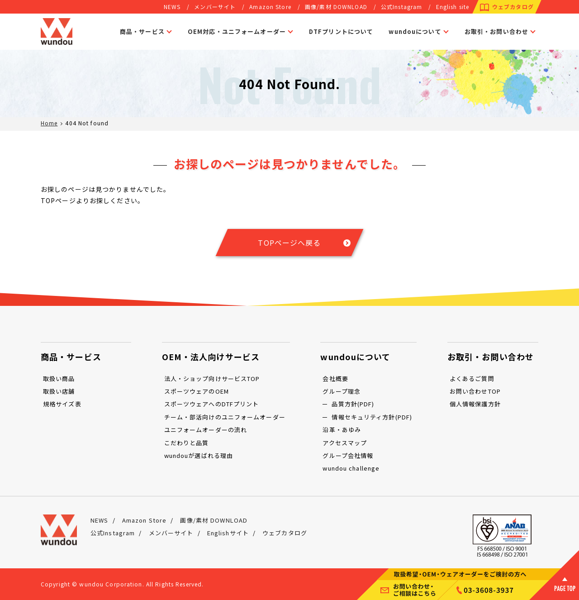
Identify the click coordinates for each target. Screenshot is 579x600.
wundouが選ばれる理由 (198, 455)
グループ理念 (342, 391)
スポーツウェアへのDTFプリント (211, 404)
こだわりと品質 (186, 442)
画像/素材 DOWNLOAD (336, 6)
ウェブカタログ (513, 6)
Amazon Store (270, 6)
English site (452, 6)
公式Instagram (401, 6)
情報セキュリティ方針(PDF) (372, 417)
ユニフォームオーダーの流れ (205, 429)
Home (49, 123)
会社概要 (335, 378)
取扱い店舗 (59, 391)
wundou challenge (351, 468)
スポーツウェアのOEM (196, 391)
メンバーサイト (215, 6)
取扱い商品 (59, 378)
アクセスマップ (345, 442)
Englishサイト (228, 533)
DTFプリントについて (341, 31)
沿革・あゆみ (342, 429)
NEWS (172, 6)
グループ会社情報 (348, 455)
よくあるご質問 (472, 378)
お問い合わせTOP (475, 391)
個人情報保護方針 (475, 404)
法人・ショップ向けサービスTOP (212, 378)
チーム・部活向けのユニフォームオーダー (224, 417)
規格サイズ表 (62, 404)
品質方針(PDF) (353, 404)
